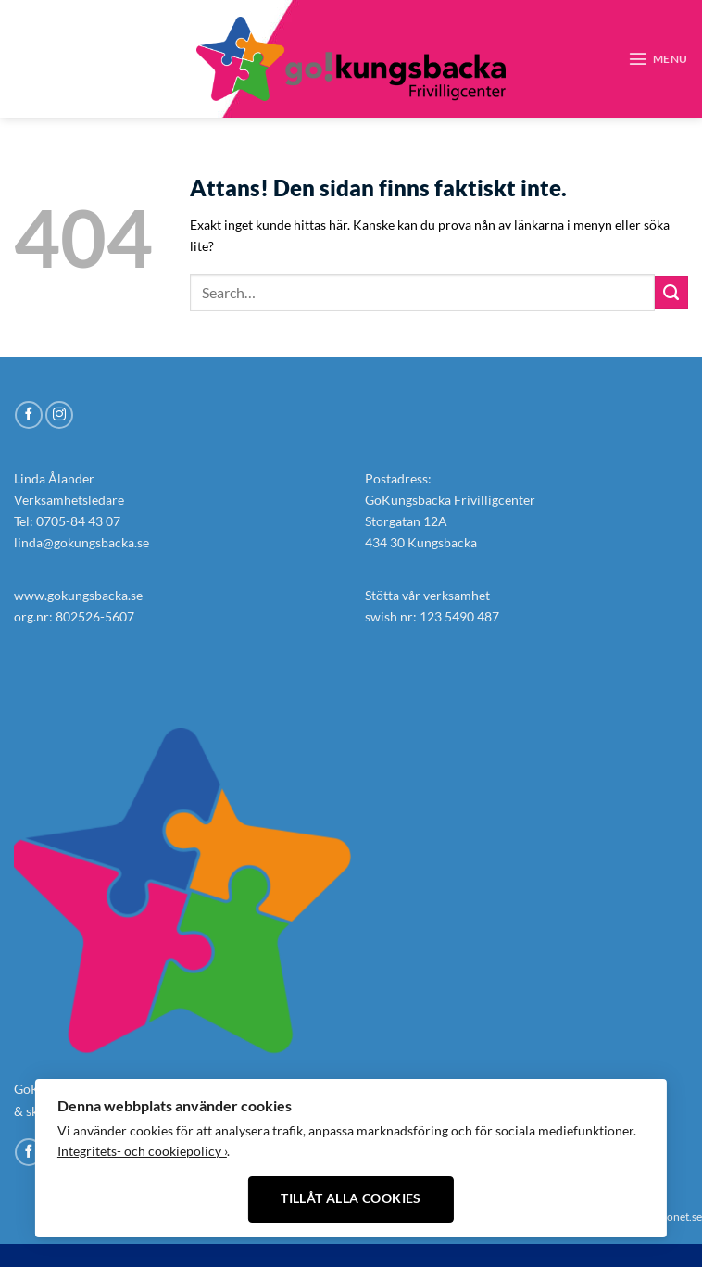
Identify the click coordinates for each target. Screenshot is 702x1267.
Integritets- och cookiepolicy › (142, 1151)
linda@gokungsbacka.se (81, 542)
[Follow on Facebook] (24, 58)
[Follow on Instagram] (47, 58)
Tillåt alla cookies (351, 1198)
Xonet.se (680, 1217)
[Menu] (658, 58)
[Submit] (671, 292)
